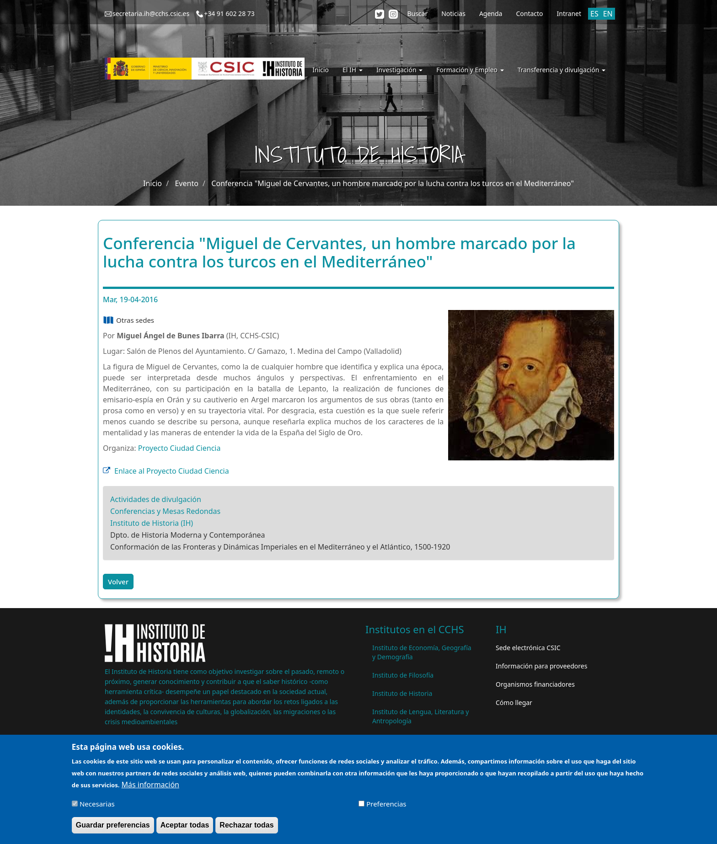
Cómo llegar (514, 702)
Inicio (320, 69)
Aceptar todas (185, 829)
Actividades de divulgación (155, 499)
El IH (352, 69)
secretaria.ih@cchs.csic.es (150, 13)
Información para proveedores (541, 666)
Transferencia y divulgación (561, 69)
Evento (186, 183)
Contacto (529, 13)
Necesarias (97, 808)
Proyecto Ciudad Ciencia (179, 448)
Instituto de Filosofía (402, 675)
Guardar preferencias (113, 829)
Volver (118, 581)
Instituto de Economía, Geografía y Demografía (421, 652)
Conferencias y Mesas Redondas (165, 511)
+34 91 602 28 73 (229, 13)
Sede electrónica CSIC (528, 647)
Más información (150, 789)
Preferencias (386, 808)
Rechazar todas (246, 829)
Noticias (453, 13)
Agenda (491, 13)
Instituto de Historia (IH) (151, 523)
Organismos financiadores (535, 684)
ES (594, 14)
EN (608, 14)
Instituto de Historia (402, 693)
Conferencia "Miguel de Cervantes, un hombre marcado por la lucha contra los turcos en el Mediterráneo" (392, 183)
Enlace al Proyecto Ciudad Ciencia (171, 471)
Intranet (569, 13)
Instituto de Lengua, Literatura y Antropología (420, 716)
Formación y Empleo (469, 69)
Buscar (417, 13)
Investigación (399, 69)
